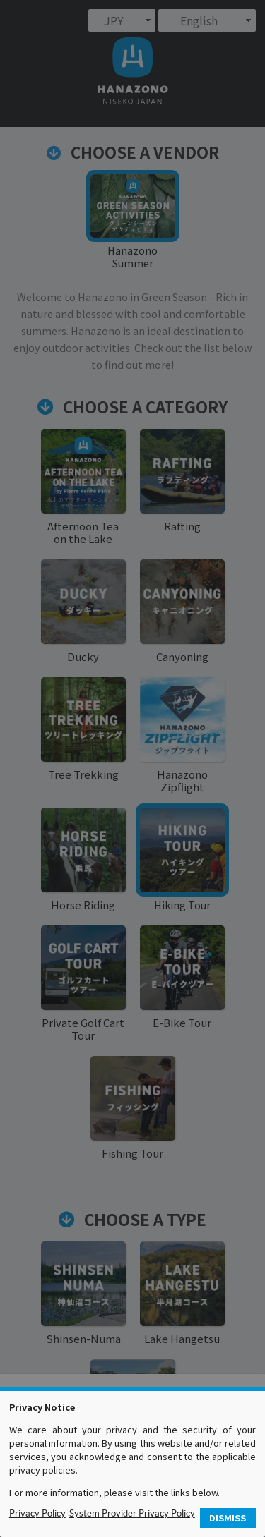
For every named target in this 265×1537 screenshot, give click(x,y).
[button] (228, 1518)
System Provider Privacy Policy (132, 1513)
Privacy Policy (37, 1513)
